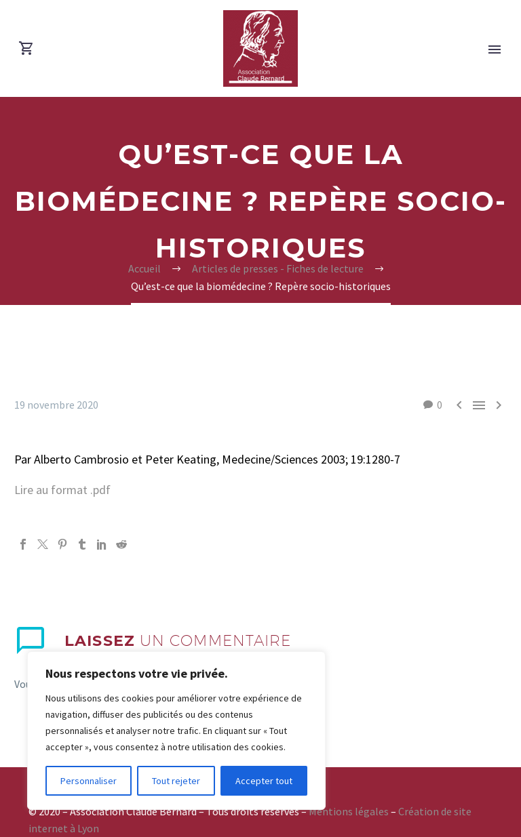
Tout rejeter (176, 781)
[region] (176, 730)
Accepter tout (263, 781)
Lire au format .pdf (62, 489)
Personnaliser (88, 781)
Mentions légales (349, 811)
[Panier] (26, 48)
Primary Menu (494, 49)
